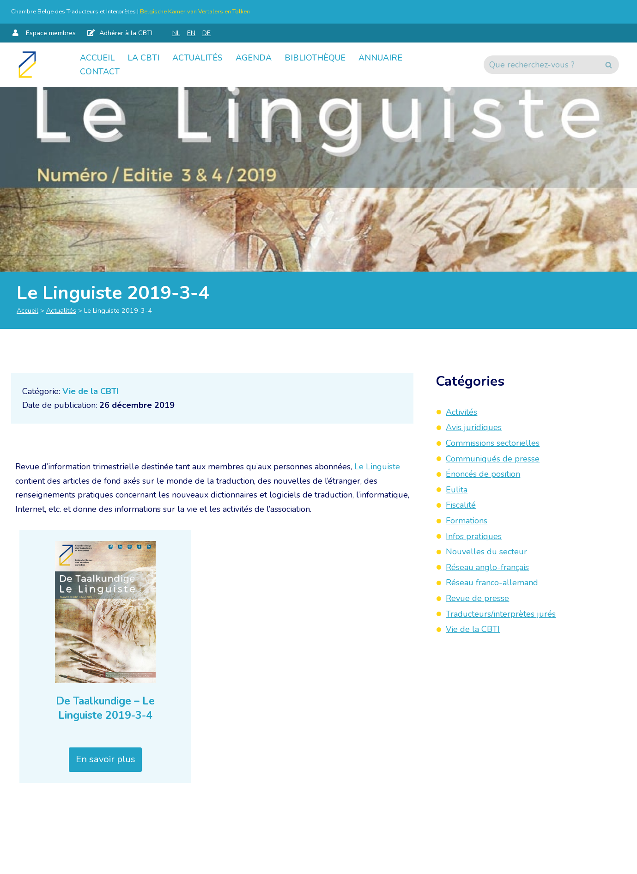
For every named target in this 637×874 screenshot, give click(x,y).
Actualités (197, 57)
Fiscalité (461, 504)
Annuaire (380, 57)
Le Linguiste (377, 466)
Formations (466, 520)
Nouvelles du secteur (486, 551)
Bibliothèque (315, 57)
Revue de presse (477, 598)
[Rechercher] (541, 64)
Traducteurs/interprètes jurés (501, 613)
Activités (461, 412)
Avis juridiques (474, 427)
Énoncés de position (483, 473)
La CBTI (143, 57)
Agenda (254, 57)
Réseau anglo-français (487, 567)
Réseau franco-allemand (492, 582)
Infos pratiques (474, 536)
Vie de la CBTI (90, 391)
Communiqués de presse (493, 458)
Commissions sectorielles (493, 443)
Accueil (97, 57)
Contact (100, 71)
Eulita (456, 489)
